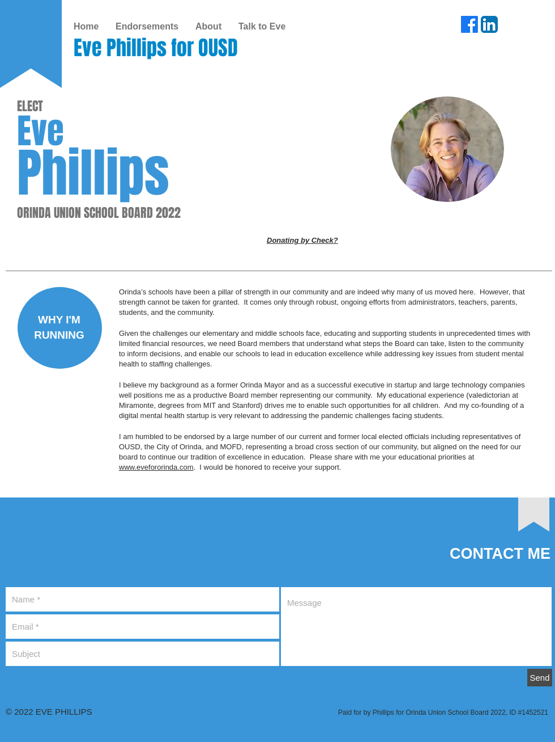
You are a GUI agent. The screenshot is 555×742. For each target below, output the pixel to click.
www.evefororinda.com (156, 467)
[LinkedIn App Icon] (489, 24)
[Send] (539, 677)
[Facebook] (469, 24)
